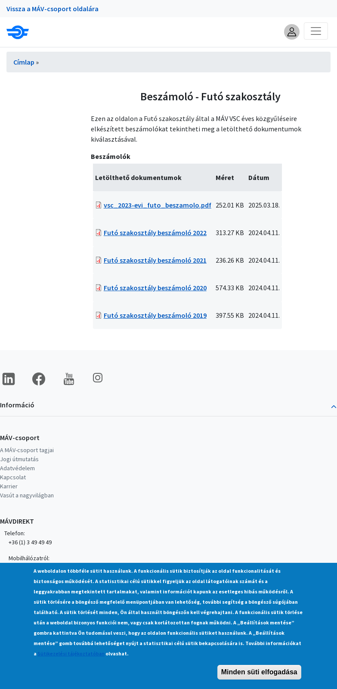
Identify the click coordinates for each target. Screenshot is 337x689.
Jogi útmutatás (19, 459)
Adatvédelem (17, 468)
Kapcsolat (13, 477)
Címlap (23, 62)
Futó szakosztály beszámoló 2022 (155, 232)
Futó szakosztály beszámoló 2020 (155, 287)
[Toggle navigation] (316, 31)
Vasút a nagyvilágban (27, 495)
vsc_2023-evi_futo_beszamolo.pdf (157, 205)
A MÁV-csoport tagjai (27, 450)
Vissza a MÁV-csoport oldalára (52, 8)
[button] (291, 32)
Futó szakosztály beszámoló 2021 (155, 260)
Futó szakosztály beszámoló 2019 (155, 315)
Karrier (9, 486)
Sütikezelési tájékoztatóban (71, 667)
